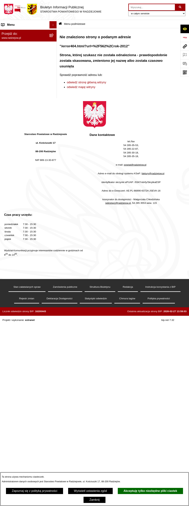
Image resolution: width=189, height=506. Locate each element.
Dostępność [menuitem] (9, 272)
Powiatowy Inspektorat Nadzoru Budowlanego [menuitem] (21, 157)
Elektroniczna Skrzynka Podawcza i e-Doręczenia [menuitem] (24, 169)
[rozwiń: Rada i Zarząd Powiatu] (53, 51)
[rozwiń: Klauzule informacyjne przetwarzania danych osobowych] (53, 125)
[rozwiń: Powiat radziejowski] (53, 41)
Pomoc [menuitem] (6, 243)
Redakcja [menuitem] (7, 110)
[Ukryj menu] (53, 24)
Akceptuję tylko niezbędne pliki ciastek (150, 490)
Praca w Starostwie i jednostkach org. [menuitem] (22, 139)
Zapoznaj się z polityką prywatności (34, 490)
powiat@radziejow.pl (135, 358)
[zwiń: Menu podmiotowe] (53, 32)
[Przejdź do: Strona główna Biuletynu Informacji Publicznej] (60, 24)
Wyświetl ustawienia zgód (90, 490)
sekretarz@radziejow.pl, (118, 396)
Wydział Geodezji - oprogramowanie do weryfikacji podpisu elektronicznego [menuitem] (24, 183)
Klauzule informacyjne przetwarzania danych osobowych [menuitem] (25, 127)
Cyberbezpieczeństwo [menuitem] (15, 265)
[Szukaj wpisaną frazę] (180, 7)
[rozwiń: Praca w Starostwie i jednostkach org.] (53, 136)
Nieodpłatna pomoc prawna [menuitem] (19, 229)
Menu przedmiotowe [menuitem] (14, 103)
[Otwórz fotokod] (184, 72)
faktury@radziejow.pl (153, 367)
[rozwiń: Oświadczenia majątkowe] (53, 80)
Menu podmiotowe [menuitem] (13, 32)
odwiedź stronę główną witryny (86, 82)
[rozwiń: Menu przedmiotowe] (53, 103)
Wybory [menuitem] (6, 214)
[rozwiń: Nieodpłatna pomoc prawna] (53, 229)
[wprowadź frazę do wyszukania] (151, 7)
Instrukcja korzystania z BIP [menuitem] (19, 117)
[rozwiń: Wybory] (53, 215)
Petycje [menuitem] (6, 236)
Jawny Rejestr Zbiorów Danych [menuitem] (21, 258)
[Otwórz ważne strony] (184, 55)
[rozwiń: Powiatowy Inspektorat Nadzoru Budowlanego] (53, 155)
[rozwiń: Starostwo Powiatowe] (53, 60)
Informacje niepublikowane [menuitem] (18, 251)
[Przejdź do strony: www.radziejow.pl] (184, 46)
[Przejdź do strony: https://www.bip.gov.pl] (184, 37)
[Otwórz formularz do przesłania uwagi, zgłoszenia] (184, 63)
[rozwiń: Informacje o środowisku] (53, 148)
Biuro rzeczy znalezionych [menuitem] (18, 222)
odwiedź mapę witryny (81, 87)
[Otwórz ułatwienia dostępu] (184, 28)
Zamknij (94, 499)
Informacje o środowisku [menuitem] (17, 148)
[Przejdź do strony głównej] (52, 9)
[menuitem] (28, 41)
